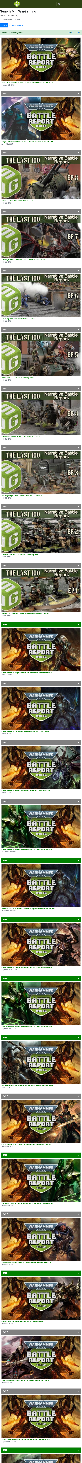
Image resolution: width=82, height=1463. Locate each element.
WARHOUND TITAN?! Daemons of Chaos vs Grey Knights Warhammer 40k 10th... (28, 908)
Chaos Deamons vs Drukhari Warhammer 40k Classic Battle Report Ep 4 (25, 791)
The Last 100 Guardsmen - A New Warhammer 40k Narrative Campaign (25, 614)
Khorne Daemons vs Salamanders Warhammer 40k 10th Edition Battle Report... (28, 83)
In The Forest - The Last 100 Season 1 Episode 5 (17, 378)
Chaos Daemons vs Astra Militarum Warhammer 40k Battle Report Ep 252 (26, 1144)
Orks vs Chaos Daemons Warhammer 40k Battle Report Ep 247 (22, 1321)
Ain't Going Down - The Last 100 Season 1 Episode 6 (19, 319)
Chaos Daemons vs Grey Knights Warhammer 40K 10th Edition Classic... (25, 732)
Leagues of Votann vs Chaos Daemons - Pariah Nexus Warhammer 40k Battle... (28, 142)
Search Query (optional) (9, 15)
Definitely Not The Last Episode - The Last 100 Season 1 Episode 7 (23, 260)
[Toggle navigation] (65, 4)
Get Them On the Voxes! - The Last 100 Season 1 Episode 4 (21, 437)
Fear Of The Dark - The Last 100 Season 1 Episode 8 (19, 201)
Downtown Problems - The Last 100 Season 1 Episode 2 (20, 555)
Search (4, 25)
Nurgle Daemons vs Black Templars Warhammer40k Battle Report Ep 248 (26, 1262)
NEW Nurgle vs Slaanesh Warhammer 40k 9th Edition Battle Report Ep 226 (26, 1439)
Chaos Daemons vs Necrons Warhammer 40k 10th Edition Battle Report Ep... (27, 850)
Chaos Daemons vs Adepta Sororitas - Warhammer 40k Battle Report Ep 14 (26, 673)
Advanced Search (16, 25)
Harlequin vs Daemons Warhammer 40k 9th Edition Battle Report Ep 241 (25, 1380)
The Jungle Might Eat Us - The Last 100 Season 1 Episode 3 (21, 496)
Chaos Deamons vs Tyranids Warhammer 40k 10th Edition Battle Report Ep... (27, 967)
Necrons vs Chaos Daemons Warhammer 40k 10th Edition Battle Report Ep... (27, 1026)
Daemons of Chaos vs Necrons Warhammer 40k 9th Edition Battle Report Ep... (27, 1203)
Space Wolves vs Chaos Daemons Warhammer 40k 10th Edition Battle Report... (28, 1085)
